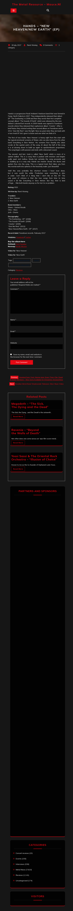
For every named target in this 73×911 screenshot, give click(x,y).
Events (18, 859)
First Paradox (21, 244)
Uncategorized (22, 881)
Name (13, 320)
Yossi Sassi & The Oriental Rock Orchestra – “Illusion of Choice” (34, 457)
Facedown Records (22, 260)
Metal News (21, 870)
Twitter (28, 237)
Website (13, 343)
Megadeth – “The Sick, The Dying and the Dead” (29, 405)
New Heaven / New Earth (20, 265)
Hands (36, 260)
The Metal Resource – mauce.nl (36, 4)
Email (13, 331)
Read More (18, 416)
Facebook (20, 237)
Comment (14, 289)
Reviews (19, 270)
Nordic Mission (21, 246)
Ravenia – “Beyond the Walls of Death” (25, 431)
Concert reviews (22, 853)
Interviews (20, 864)
